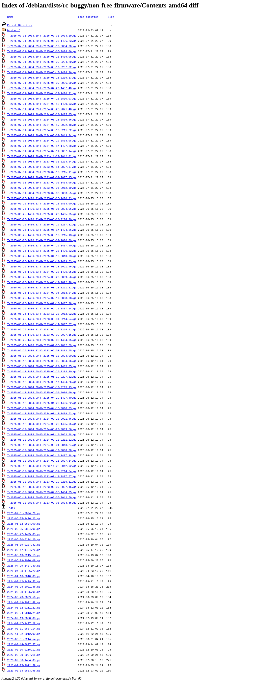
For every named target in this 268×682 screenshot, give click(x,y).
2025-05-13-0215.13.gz (23, 555)
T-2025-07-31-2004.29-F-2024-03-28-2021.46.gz (41, 109)
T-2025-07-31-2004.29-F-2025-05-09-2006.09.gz (41, 83)
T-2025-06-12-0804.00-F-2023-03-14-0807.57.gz (41, 476)
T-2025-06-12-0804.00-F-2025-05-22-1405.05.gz (41, 366)
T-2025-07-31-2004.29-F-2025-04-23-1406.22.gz (41, 93)
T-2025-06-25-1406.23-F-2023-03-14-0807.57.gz (41, 324)
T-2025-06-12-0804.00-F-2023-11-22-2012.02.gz (41, 466)
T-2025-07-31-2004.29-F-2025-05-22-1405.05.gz (41, 56)
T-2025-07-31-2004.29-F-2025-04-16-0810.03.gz (41, 98)
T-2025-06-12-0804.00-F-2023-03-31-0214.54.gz (41, 471)
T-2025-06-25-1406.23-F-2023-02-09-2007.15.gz (41, 334)
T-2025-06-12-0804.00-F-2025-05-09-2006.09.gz (41, 392)
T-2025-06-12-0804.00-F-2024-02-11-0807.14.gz (41, 460)
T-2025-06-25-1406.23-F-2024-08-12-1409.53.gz (41, 261)
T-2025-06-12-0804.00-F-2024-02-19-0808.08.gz (41, 450)
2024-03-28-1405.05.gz (23, 592)
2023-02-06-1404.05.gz (23, 660)
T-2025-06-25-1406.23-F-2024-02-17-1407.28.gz (41, 303)
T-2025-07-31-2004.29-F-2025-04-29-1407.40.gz (41, 88)
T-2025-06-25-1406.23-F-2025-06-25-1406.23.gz (41, 198)
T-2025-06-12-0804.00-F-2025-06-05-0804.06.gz (41, 361)
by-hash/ (13, 30)
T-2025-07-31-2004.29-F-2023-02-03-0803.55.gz (41, 193)
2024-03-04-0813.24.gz (23, 613)
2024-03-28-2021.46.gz (23, 586)
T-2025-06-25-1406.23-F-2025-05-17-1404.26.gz (41, 230)
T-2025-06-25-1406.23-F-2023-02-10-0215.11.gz (41, 329)
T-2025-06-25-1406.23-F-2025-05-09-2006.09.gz (41, 240)
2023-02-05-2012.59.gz (23, 665)
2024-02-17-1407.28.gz (23, 623)
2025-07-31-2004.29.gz (23, 513)
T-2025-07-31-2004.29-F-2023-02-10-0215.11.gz (41, 172)
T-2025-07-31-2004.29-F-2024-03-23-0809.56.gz (41, 119)
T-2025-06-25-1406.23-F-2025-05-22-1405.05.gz (41, 214)
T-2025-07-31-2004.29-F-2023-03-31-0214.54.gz (41, 161)
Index (11, 508)
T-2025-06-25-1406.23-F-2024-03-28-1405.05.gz (41, 271)
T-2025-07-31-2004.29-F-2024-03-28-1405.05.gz (41, 114)
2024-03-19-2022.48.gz (23, 602)
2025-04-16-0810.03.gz (23, 576)
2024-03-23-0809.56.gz (23, 597)
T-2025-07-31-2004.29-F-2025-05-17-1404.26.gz (41, 72)
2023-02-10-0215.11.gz (23, 649)
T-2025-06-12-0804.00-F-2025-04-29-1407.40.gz (41, 397)
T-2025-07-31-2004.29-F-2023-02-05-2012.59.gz (41, 188)
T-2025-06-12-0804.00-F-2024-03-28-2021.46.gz (41, 418)
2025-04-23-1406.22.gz (23, 571)
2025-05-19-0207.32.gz (23, 544)
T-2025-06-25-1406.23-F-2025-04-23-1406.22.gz (41, 250)
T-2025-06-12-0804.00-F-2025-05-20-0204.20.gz (41, 371)
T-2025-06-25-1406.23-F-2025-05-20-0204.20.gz (41, 219)
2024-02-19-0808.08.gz (23, 618)
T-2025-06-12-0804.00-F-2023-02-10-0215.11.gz (41, 481)
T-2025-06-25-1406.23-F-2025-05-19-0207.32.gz (41, 224)
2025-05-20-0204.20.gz (23, 539)
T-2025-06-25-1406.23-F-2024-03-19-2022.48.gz (41, 282)
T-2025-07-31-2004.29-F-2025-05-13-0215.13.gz (41, 77)
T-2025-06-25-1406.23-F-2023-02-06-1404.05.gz (41, 340)
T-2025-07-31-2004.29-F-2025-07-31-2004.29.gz (41, 35)
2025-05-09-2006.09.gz (23, 560)
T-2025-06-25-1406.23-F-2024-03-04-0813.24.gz (41, 292)
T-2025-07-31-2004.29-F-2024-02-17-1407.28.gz (41, 146)
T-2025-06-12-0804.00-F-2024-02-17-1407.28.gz (41, 455)
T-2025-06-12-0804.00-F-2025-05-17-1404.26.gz (41, 382)
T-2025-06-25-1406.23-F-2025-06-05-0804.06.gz (41, 209)
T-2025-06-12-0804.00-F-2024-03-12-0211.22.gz (41, 439)
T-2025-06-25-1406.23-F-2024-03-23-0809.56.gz (41, 277)
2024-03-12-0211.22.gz (23, 607)
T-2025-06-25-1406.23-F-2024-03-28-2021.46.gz (41, 266)
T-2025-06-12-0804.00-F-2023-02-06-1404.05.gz (41, 492)
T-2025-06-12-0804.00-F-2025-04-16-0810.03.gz (41, 408)
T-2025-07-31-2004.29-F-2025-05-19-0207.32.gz (41, 67)
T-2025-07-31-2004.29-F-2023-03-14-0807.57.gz (41, 167)
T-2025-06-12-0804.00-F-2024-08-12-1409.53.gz (41, 413)
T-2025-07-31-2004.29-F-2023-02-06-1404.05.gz (41, 182)
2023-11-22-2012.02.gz (23, 634)
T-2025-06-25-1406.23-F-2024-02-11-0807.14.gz (41, 308)
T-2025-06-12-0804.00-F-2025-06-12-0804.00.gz (41, 355)
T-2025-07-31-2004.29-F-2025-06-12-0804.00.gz (41, 46)
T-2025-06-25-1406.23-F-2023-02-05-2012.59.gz (41, 345)
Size (111, 17)
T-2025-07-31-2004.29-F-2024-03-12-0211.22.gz (41, 130)
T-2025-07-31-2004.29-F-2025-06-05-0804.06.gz (41, 51)
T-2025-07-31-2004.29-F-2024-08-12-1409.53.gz (41, 104)
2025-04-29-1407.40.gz (23, 565)
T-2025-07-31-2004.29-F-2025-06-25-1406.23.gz (41, 41)
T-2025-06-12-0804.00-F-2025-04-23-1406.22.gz (41, 403)
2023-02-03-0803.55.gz (23, 670)
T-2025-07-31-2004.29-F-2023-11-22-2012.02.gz (41, 156)
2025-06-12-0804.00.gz (23, 523)
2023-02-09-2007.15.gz (23, 655)
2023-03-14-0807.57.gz (23, 644)
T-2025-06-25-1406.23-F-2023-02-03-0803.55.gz (41, 350)
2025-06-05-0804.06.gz (23, 529)
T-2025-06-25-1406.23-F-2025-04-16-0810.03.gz (41, 256)
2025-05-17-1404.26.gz (23, 550)
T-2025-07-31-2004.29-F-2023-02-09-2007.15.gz (41, 177)
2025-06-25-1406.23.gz (23, 518)
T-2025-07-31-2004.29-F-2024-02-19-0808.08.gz (41, 140)
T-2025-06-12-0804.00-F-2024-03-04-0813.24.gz (41, 445)
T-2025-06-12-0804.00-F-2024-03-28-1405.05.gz (41, 424)
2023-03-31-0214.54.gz (23, 639)
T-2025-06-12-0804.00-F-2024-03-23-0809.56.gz (41, 429)
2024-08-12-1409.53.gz (23, 581)
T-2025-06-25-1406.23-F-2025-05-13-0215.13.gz (41, 235)
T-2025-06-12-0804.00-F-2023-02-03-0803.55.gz (41, 502)
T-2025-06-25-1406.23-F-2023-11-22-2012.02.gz (41, 313)
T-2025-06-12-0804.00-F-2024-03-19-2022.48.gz (41, 434)
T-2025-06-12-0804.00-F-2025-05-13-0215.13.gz (41, 387)
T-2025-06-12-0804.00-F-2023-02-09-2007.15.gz (41, 487)
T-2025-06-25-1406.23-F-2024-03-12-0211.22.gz (41, 287)
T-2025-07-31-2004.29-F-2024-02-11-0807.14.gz (41, 151)
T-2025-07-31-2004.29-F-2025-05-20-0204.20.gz (41, 62)
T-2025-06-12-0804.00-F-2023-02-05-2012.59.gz (41, 497)
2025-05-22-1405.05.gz (23, 534)
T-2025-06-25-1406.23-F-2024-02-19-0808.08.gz (41, 298)
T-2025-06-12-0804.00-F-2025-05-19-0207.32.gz (41, 376)
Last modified (88, 17)
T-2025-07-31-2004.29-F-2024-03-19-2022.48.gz (41, 125)
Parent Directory (19, 25)
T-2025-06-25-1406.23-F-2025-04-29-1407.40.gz (41, 245)
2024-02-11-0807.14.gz (23, 628)
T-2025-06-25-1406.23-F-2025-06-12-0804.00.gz (41, 203)
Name (10, 17)
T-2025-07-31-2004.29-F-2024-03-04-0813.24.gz (41, 135)
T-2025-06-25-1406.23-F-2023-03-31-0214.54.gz (41, 319)
